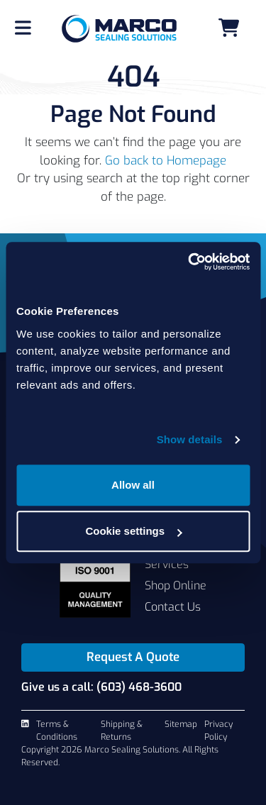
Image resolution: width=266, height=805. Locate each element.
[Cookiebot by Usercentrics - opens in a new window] (189, 261)
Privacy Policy (218, 730)
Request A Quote (133, 657)
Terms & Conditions (56, 730)
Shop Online (175, 585)
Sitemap (181, 724)
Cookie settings (133, 531)
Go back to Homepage (165, 160)
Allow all (133, 485)
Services (167, 564)
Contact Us (173, 606)
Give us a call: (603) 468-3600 (101, 686)
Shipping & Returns (122, 730)
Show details (190, 439)
